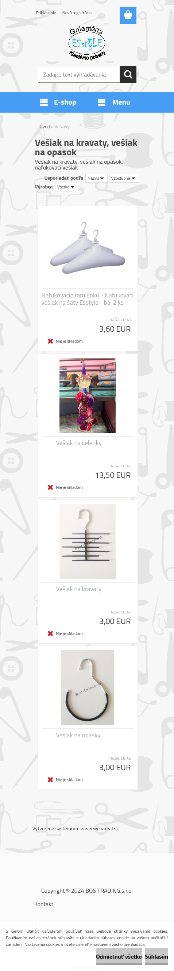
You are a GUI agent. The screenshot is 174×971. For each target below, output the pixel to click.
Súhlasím (156, 956)
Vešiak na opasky (78, 735)
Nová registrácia (77, 12)
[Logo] (87, 42)
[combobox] (96, 178)
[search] (128, 74)
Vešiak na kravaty (79, 589)
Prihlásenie (46, 12)
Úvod (45, 126)
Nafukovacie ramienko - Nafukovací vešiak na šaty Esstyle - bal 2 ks (88, 299)
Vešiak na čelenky (79, 442)
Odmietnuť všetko (119, 956)
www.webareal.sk (100, 828)
